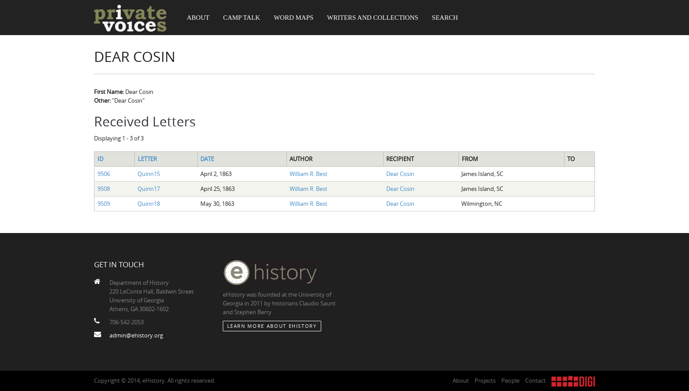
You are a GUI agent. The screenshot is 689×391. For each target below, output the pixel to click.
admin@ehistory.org (136, 335)
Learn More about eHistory (272, 326)
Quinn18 (149, 204)
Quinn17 (149, 189)
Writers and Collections (372, 17)
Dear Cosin (400, 174)
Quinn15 (149, 174)
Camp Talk (241, 17)
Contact (535, 380)
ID (100, 159)
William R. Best (308, 174)
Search (445, 17)
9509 (104, 204)
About (198, 17)
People (510, 380)
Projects (485, 380)
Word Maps (293, 17)
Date (207, 159)
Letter (147, 159)
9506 (104, 174)
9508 (104, 189)
